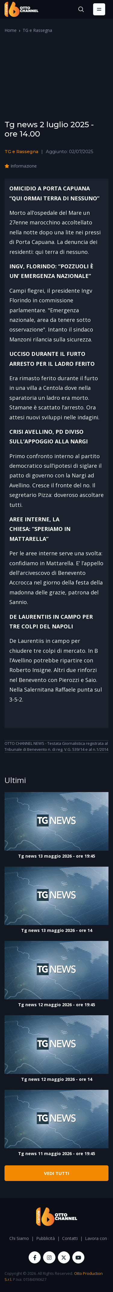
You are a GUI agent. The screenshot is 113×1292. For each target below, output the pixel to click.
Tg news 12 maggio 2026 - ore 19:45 (56, 1004)
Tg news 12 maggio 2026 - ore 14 (56, 1079)
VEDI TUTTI (56, 1173)
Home (11, 30)
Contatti (70, 1238)
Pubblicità (45, 1238)
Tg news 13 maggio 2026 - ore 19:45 (56, 856)
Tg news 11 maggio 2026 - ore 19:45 (56, 1153)
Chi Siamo (19, 1238)
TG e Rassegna (37, 30)
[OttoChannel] (21, 9)
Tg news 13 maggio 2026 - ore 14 (56, 930)
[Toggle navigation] (99, 9)
